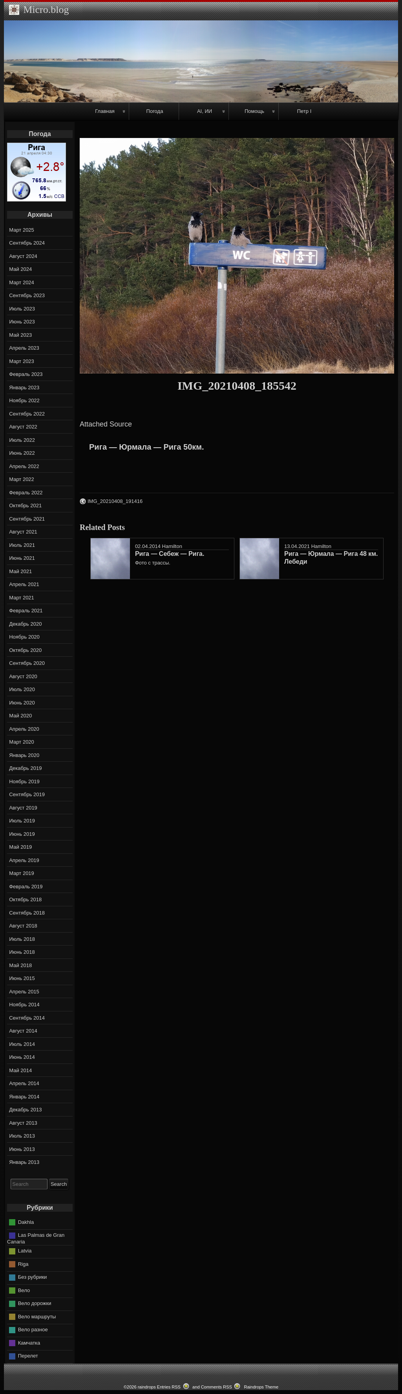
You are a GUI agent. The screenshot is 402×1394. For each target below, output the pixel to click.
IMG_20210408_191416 (115, 501)
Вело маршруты (37, 1317)
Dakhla (26, 1222)
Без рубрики (32, 1277)
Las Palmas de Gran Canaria (35, 1238)
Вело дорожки (34, 1303)
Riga (23, 1264)
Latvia (25, 1251)
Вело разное (33, 1329)
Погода (154, 111)
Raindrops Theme (261, 1387)
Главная (104, 111)
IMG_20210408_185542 (236, 385)
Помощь (254, 111)
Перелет (28, 1356)
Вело (24, 1290)
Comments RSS (216, 1387)
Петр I (304, 111)
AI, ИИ (204, 111)
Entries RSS (169, 1387)
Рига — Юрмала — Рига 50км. (146, 447)
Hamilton (172, 546)
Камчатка (29, 1343)
